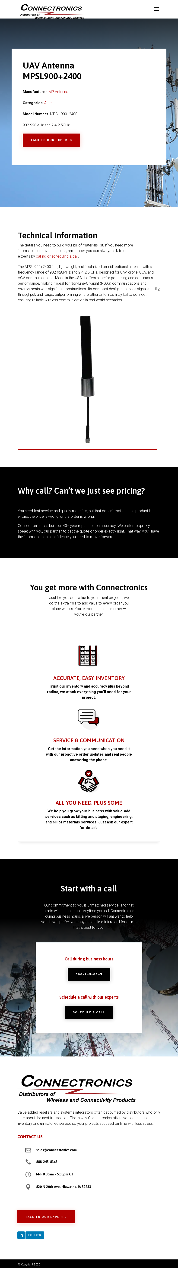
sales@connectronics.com (56, 1150)
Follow (34, 1235)
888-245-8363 (89, 976)
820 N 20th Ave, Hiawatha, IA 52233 (63, 1187)
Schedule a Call (89, 1007)
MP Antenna (58, 92)
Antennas (51, 103)
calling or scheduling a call (57, 256)
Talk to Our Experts (51, 140)
